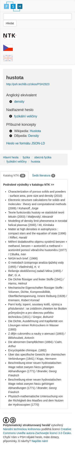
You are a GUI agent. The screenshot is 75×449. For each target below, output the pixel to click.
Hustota (35, 131)
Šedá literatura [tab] (43, 175)
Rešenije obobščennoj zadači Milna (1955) (34, 271)
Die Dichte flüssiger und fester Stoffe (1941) (35, 279)
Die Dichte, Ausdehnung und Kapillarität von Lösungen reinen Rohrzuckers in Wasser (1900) (35, 325)
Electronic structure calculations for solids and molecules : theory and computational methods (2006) (37, 204)
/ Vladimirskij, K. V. (28, 266)
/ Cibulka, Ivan (17, 254)
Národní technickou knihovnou (22, 429)
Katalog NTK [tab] (14, 175)
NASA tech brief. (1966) (23, 258)
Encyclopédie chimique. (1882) (27, 350)
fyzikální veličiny (25, 116)
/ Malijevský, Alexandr (39, 216)
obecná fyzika (42, 157)
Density (33, 135)
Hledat (10, 23)
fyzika (26, 157)
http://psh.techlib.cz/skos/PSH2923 (27, 84)
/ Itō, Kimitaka (45, 225)
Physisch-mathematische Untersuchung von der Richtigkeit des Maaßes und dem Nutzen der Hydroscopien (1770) (35, 400)
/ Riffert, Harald (17, 237)
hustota (35, 161)
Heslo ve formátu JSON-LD (25, 143)
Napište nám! (40, 441)
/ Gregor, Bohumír (42, 316)
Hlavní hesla (10, 157)
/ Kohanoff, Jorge (27, 208)
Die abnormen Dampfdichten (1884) (30, 342)
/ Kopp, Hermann (45, 358)
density (19, 101)
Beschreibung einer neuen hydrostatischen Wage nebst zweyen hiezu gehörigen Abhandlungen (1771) (34, 367)
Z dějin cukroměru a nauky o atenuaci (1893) (36, 333)
